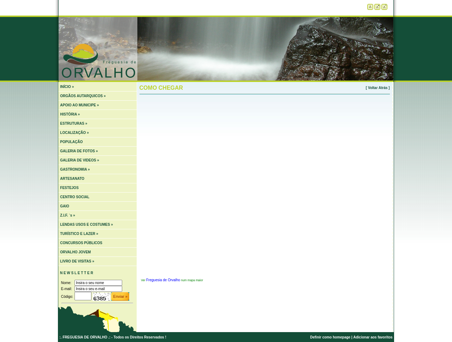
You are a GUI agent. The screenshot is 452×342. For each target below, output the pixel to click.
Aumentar (377, 7)
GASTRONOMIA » (75, 169)
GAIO (64, 206)
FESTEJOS (69, 188)
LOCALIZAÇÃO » (74, 133)
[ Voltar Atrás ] (378, 88)
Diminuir (384, 7)
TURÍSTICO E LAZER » (79, 234)
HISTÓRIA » (70, 114)
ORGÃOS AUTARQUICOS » (83, 96)
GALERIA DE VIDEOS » (79, 160)
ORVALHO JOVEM (75, 252)
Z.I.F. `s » (67, 215)
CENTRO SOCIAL (74, 197)
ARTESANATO (72, 179)
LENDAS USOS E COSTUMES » (86, 224)
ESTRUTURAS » (73, 123)
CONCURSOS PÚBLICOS (81, 243)
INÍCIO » (67, 87)
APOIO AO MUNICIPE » (79, 105)
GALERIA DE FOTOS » (79, 151)
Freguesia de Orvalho (163, 280)
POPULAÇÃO (71, 142)
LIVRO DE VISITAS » (77, 261)
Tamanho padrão (370, 7)
